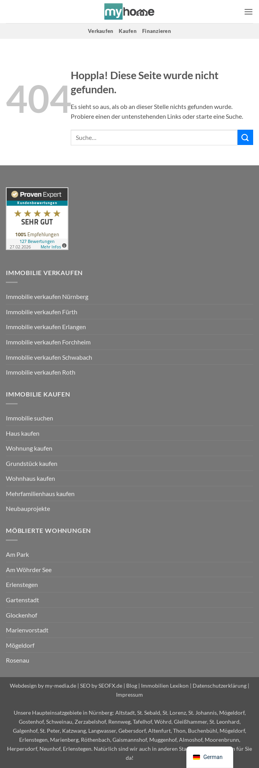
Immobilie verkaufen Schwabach (49, 357)
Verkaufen (100, 31)
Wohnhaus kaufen (30, 478)
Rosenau (17, 660)
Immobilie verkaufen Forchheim (48, 342)
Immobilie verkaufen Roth (40, 372)
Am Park (17, 554)
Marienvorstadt (27, 630)
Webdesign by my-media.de (43, 685)
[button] (248, 11)
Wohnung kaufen (29, 448)
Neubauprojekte (28, 508)
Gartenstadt (22, 599)
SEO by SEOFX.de (101, 685)
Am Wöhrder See (29, 569)
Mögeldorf (20, 645)
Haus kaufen (22, 433)
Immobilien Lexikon (165, 685)
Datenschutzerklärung (219, 685)
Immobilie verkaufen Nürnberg (47, 296)
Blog (131, 685)
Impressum (129, 694)
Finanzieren (156, 31)
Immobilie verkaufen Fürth (41, 311)
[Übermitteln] (245, 137)
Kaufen (128, 31)
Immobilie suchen (29, 418)
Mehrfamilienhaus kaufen (40, 493)
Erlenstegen (22, 584)
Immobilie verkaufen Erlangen (46, 326)
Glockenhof (21, 615)
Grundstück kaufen (31, 463)
